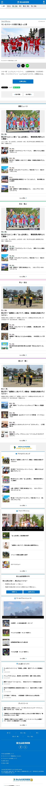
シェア (10, 87)
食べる (9, 6)
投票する (14, 592)
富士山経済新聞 (23, 2)
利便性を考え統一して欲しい (14, 584)
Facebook (20, 747)
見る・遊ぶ (14, 6)
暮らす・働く (26, 6)
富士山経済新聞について (8, 753)
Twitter (25, 747)
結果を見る (31, 592)
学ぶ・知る (33, 6)
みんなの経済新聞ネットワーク (23, 779)
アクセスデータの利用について (9, 758)
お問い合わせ (5, 760)
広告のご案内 (5, 763)
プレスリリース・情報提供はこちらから (11, 756)
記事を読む (23, 81)
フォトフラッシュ (5, 21)
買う (20, 6)
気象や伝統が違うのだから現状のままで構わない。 (21, 587)
